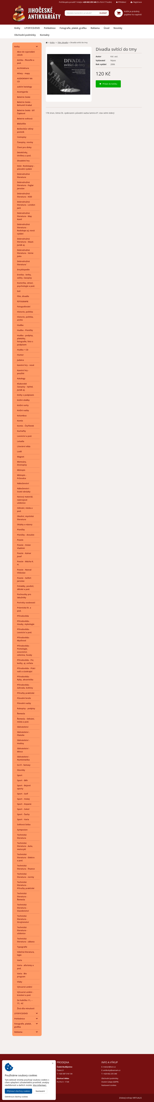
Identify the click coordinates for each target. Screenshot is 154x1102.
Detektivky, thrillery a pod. (24, 154)
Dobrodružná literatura (23, 175)
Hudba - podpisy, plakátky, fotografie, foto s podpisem (25, 340)
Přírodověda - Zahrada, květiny (25, 686)
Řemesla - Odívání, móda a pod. (26, 720)
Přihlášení (119, 2)
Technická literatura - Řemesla (22, 896)
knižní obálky (23, 400)
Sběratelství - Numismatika (23, 758)
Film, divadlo (23, 296)
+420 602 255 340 (110, 1073)
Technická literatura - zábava (25, 940)
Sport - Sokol (23, 809)
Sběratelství (22, 727)
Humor (20, 354)
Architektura (23, 68)
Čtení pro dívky (24, 147)
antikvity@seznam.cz (111, 1070)
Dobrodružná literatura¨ (23, 263)
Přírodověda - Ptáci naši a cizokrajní (26, 670)
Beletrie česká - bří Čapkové (26, 112)
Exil (18, 291)
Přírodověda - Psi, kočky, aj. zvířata (25, 661)
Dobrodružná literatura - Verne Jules (25, 253)
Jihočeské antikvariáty (39, 1098)
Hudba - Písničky (25, 330)
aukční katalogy (24, 86)
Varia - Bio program (22, 975)
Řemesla (21, 713)
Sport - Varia (23, 819)
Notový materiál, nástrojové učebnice (25, 499)
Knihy (17, 28)
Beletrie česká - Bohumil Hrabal (24, 103)
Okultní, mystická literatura (25, 518)
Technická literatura (21, 836)
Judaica (20, 360)
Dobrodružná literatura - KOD (24, 195)
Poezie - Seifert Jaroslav (24, 579)
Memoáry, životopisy (22, 463)
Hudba (20, 325)
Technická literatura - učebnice (22, 930)
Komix (20, 420)
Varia (19, 960)
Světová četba (23, 824)
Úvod (106, 28)
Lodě (19, 451)
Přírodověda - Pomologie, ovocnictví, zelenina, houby (24, 650)
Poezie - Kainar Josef (24, 555)
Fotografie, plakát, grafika (73, 28)
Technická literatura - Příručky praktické (25, 885)
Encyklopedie (23, 269)
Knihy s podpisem (25, 395)
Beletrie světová (24, 118)
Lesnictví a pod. (24, 436)
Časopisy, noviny (25, 142)
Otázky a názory (24, 524)
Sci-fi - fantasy (23, 765)
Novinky (118, 28)
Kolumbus (22, 415)
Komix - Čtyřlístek (25, 425)
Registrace (134, 2)
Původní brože (24, 698)
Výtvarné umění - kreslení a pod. (25, 993)
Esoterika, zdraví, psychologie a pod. (26, 284)
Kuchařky (21, 431)
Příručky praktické (25, 693)
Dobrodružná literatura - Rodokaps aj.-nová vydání (26, 229)
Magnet (20, 456)
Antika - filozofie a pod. (25, 61)
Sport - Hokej (23, 799)
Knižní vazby (23, 410)
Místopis (21, 470)
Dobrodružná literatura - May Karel (24, 216)
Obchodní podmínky (25, 34)
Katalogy (21, 378)
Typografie (22, 947)
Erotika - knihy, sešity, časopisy (24, 276)
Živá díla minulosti (25, 1008)
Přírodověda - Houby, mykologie (25, 622)
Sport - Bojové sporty (24, 787)
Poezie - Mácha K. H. (25, 563)
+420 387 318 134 (65, 1073)
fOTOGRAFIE (22, 301)
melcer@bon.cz (109, 1067)
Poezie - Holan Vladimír (24, 546)
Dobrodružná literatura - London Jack (26, 204)
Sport (19, 775)
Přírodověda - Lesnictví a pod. (24, 631)
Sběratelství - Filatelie (23, 733)
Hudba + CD (22, 349)
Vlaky (19, 981)
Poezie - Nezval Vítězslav (24, 571)
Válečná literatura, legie (25, 953)
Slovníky (21, 770)
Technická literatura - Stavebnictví (23, 907)
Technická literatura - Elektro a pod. (26, 857)
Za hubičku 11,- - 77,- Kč (25, 1002)
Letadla (20, 441)
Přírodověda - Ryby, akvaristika (25, 678)
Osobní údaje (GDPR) (109, 1082)
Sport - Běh (22, 780)
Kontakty (44, 34)
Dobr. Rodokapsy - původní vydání (26, 167)
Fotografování (23, 306)
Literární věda (23, 446)
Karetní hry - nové (25, 365)
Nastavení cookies (108, 1085)
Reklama (95, 28)
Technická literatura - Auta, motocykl (25, 846)
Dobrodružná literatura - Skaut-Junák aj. (25, 241)
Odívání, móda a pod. (25, 509)
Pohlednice (50, 28)
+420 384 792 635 (21, 1073)
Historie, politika (25, 311)
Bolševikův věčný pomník (25, 130)
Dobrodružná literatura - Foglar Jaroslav (25, 185)
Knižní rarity (23, 405)
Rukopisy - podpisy (26, 708)
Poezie (20, 540)
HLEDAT (103, 13)
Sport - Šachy (23, 814)
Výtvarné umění (24, 987)
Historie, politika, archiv (25, 318)
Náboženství (23, 483)
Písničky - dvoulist (25, 534)
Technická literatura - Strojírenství (23, 919)
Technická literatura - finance (26, 867)
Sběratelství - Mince (23, 750)
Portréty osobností (26, 602)
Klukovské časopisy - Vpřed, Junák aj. (25, 386)
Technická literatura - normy (25, 875)
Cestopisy (21, 137)
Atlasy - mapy (23, 73)
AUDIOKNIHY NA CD (24, 80)
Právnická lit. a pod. (24, 609)
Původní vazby (24, 703)
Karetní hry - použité (23, 372)
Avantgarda (22, 91)
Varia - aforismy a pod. (25, 967)
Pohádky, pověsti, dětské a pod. (25, 587)
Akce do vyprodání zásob (26, 53)
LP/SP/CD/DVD (32, 28)
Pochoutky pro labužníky (24, 596)
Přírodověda (23, 616)
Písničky (21, 529)
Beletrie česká (23, 97)
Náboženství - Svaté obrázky (23, 490)
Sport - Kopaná (24, 804)
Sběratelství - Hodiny (23, 742)
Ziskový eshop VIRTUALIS (130, 1098)
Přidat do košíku (108, 83)
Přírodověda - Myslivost (23, 639)
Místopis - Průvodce (21, 476)
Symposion (22, 829)
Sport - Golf (22, 793)
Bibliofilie (21, 123)
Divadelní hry (23, 160)
